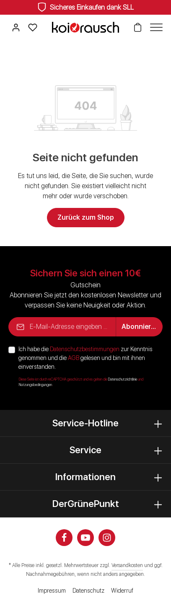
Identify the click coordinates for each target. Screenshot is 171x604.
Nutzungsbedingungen (35, 385)
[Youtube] (85, 537)
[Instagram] (106, 537)
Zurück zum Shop (85, 217)
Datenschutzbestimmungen (84, 349)
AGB (73, 358)
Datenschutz (88, 590)
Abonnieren (140, 327)
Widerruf (122, 590)
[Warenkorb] (137, 27)
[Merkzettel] (32, 27)
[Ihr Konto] (16, 27)
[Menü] (154, 27)
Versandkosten (127, 565)
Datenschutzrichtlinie (122, 379)
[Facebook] (64, 537)
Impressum (52, 590)
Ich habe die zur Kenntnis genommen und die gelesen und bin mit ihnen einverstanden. (85, 358)
